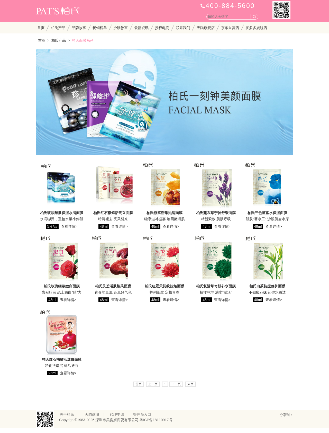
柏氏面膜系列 (83, 40)
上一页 (153, 384)
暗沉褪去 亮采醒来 (113, 219)
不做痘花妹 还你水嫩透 (267, 292)
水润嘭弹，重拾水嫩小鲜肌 (61, 219)
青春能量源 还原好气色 (113, 292)
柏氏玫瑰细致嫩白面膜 (62, 286)
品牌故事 (79, 28)
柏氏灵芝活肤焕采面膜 (113, 286)
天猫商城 (92, 414)
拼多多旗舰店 (256, 28)
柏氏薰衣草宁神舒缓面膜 (216, 213)
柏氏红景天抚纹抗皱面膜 (164, 286)
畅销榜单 (100, 28)
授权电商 (162, 28)
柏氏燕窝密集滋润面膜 (164, 213)
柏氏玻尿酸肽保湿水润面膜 (61, 213)
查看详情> (69, 226)
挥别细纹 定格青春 (164, 292)
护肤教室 (120, 28)
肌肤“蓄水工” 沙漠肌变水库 (267, 219)
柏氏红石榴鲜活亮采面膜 (113, 213)
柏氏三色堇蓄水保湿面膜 (267, 213)
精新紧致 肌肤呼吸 (216, 219)
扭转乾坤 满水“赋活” (216, 292)
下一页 (176, 384)
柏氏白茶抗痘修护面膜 (267, 286)
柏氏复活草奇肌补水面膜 (216, 286)
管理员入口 (142, 414)
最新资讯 (141, 28)
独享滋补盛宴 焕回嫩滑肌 (164, 219)
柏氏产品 (58, 28)
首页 (40, 28)
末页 (190, 384)
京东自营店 (230, 28)
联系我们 (183, 28)
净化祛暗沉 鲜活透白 (61, 366)
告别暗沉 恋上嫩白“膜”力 (61, 292)
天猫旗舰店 (206, 28)
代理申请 (117, 414)
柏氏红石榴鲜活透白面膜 (61, 359)
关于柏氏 (67, 414)
